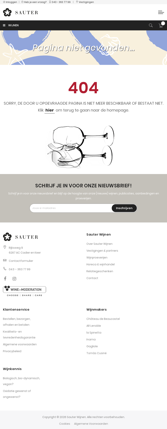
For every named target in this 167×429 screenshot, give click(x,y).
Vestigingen (85, 2)
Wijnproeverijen (96, 257)
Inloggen (10, 2)
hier (49, 110)
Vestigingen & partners (102, 251)
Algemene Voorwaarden (91, 424)
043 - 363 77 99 (60, 2)
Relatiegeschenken (99, 271)
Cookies (64, 424)
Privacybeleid (12, 351)
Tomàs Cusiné (96, 353)
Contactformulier (21, 261)
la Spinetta (93, 333)
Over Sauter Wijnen (99, 244)
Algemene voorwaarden (20, 344)
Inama (91, 339)
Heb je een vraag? (34, 2)
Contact (92, 278)
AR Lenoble (93, 326)
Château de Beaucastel (103, 319)
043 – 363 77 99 (19, 269)
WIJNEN (11, 25)
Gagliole (92, 346)
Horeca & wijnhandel (100, 264)
